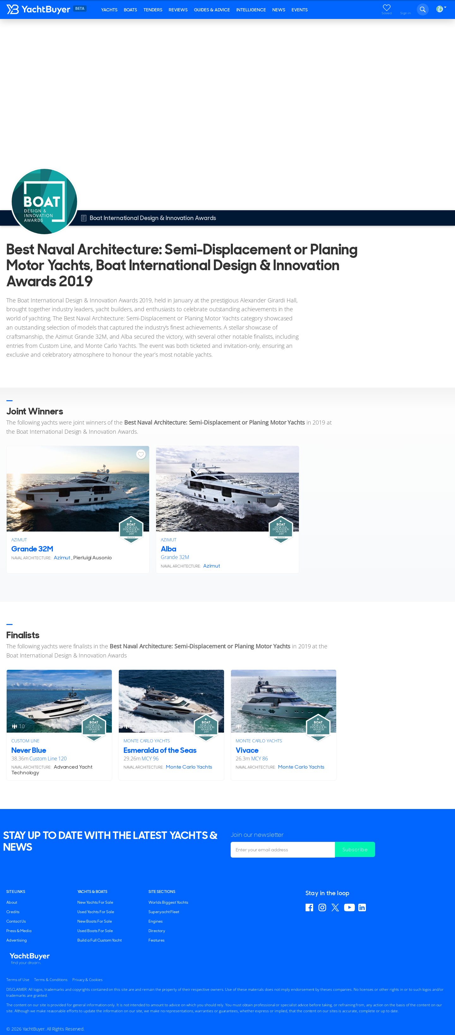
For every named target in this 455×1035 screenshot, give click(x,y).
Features (157, 940)
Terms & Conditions (51, 979)
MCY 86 (259, 758)
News (278, 10)
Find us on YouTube (349, 907)
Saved (387, 13)
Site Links (15, 891)
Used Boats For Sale (95, 930)
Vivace (247, 750)
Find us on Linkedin (363, 907)
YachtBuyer (52, 9)
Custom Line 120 (48, 758)
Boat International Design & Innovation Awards (70, 27)
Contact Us (16, 921)
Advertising (16, 940)
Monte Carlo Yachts (147, 741)
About (11, 902)
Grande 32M (32, 549)
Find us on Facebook (310, 907)
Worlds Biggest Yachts (168, 902)
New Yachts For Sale (95, 902)
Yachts (109, 10)
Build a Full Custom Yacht (99, 940)
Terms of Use (17, 979)
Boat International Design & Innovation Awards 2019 (181, 27)
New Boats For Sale (94, 921)
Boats (130, 10)
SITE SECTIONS (162, 891)
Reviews (178, 10)
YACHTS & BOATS (92, 891)
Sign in (405, 13)
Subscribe (356, 849)
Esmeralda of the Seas (160, 750)
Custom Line (25, 741)
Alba (168, 549)
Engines (156, 921)
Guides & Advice (212, 10)
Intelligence (251, 10)
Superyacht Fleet (164, 911)
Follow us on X (336, 907)
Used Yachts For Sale (95, 911)
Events (300, 10)
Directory (157, 930)
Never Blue (28, 750)
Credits (13, 911)
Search (423, 9)
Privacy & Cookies (87, 979)
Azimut (19, 540)
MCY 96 (150, 758)
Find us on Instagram (323, 907)
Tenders (152, 10)
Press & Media (19, 930)
